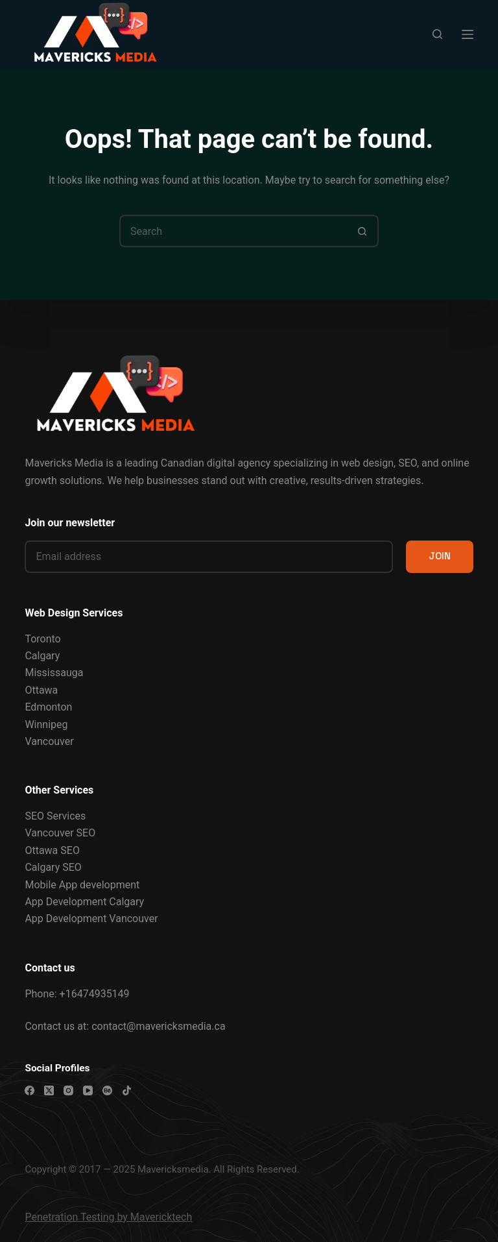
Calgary (42, 656)
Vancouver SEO (60, 833)
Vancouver (49, 741)
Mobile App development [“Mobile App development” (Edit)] (82, 885)
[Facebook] (29, 1090)
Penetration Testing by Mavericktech (108, 1217)
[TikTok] (127, 1090)
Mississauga (54, 672)
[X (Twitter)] (49, 1090)
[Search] (437, 34)
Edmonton (48, 707)
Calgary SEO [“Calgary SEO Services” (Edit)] (53, 867)
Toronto (42, 639)
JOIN (440, 556)
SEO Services (55, 816)
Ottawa (41, 690)
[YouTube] (88, 1090)
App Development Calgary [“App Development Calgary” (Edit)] (84, 901)
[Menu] (467, 34)
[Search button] (362, 231)
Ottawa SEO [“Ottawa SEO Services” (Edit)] (52, 850)
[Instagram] (68, 1090)
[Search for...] (232, 231)
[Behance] (107, 1090)
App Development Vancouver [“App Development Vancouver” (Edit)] (91, 918)
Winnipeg (46, 724)
